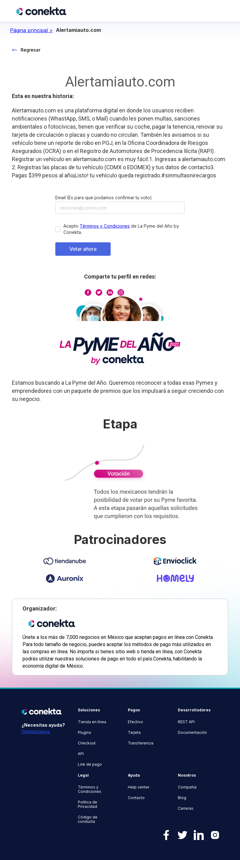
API (81, 754)
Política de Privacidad (87, 804)
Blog (182, 798)
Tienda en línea (92, 722)
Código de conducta (88, 819)
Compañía (187, 787)
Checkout (87, 743)
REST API (186, 722)
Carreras (185, 808)
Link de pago (90, 764)
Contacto (136, 798)
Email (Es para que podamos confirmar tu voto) (103, 197)
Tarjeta (134, 732)
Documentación (192, 732)
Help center (138, 787)
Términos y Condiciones (105, 226)
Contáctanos (36, 731)
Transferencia (140, 743)
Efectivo (135, 722)
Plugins (84, 732)
